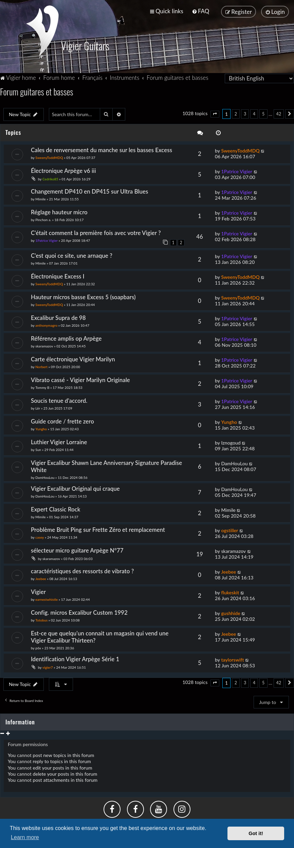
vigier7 (47, 667)
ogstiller (229, 530)
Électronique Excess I (58, 275)
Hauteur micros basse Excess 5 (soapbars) (83, 296)
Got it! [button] (256, 833)
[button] (214, 113)
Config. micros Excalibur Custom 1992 (79, 611)
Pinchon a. (43, 219)
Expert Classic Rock (55, 508)
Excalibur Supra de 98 (58, 317)
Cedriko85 (50, 178)
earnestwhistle (46, 599)
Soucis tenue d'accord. (59, 399)
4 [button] (254, 113)
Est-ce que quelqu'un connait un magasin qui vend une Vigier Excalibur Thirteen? (99, 636)
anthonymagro (46, 325)
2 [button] (236, 113)
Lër (37, 407)
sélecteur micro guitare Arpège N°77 (77, 550)
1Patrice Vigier (236, 171)
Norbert (41, 366)
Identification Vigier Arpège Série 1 (75, 658)
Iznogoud (230, 442)
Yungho (41, 428)
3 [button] (245, 113)
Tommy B (42, 387)
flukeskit (230, 592)
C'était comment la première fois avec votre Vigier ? (96, 232)
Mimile (40, 198)
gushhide (230, 612)
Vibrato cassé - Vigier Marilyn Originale (80, 379)
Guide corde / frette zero (62, 420)
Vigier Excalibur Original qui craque (75, 487)
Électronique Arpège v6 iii (63, 170)
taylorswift (232, 659)
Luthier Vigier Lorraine (59, 441)
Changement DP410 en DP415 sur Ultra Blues (89, 190)
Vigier (38, 591)
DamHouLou (44, 477)
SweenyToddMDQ (49, 157)
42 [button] (278, 113)
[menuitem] (200, 11)
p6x (38, 647)
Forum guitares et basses (36, 91)
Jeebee (40, 578)
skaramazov (44, 345)
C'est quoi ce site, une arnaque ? (71, 254)
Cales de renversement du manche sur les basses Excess (101, 149)
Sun (38, 449)
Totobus (41, 619)
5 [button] (263, 113)
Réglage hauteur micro (59, 211)
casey (39, 537)
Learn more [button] (25, 837)
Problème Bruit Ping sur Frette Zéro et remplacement (98, 529)
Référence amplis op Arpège (66, 337)
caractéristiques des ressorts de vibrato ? (82, 570)
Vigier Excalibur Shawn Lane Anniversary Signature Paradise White (106, 465)
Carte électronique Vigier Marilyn (73, 358)
